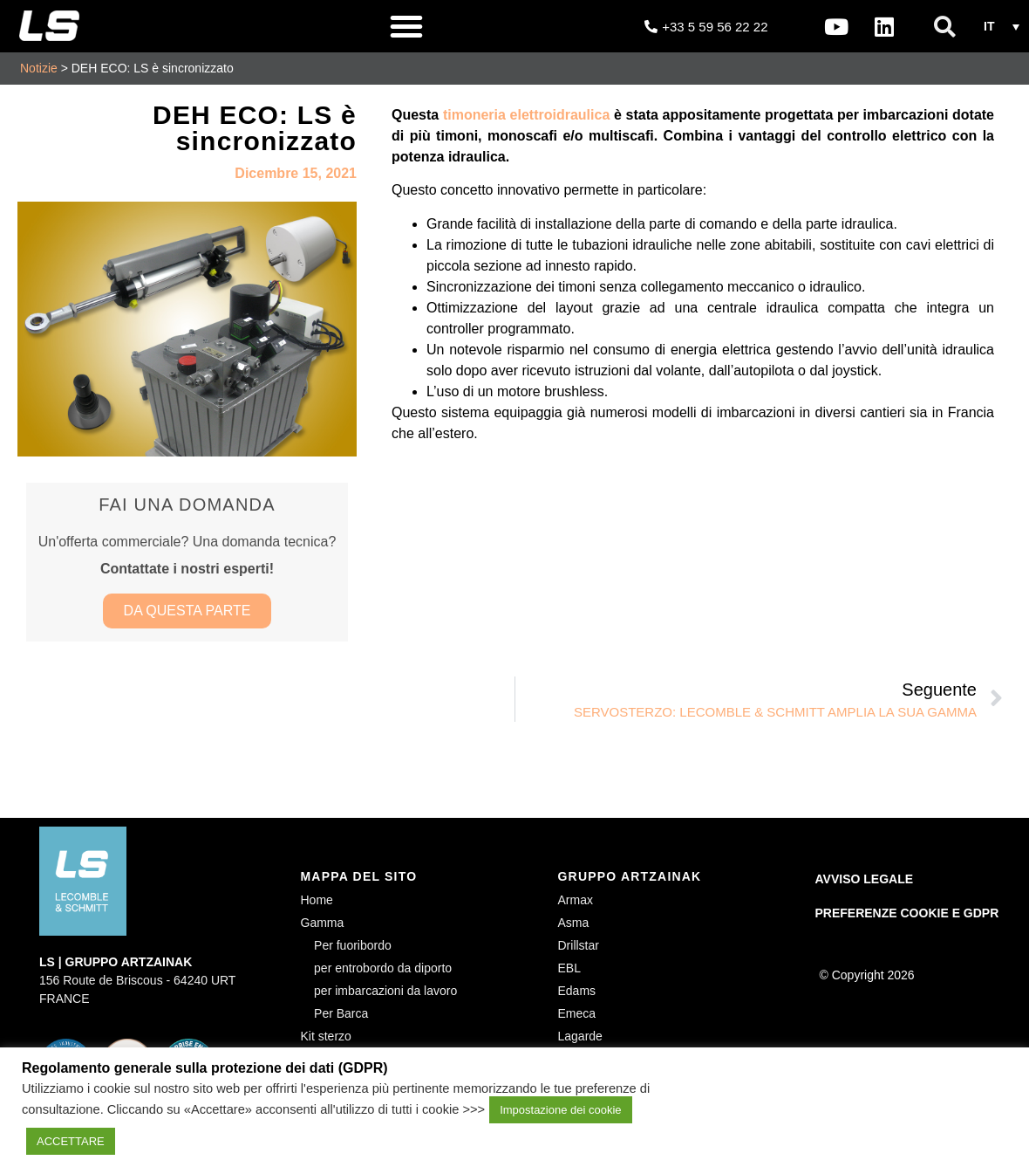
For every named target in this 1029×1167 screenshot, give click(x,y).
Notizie (39, 68)
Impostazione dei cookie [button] (560, 1109)
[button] (406, 26)
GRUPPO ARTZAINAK (630, 880)
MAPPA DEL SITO (359, 880)
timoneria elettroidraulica (526, 114)
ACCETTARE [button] (71, 1141)
